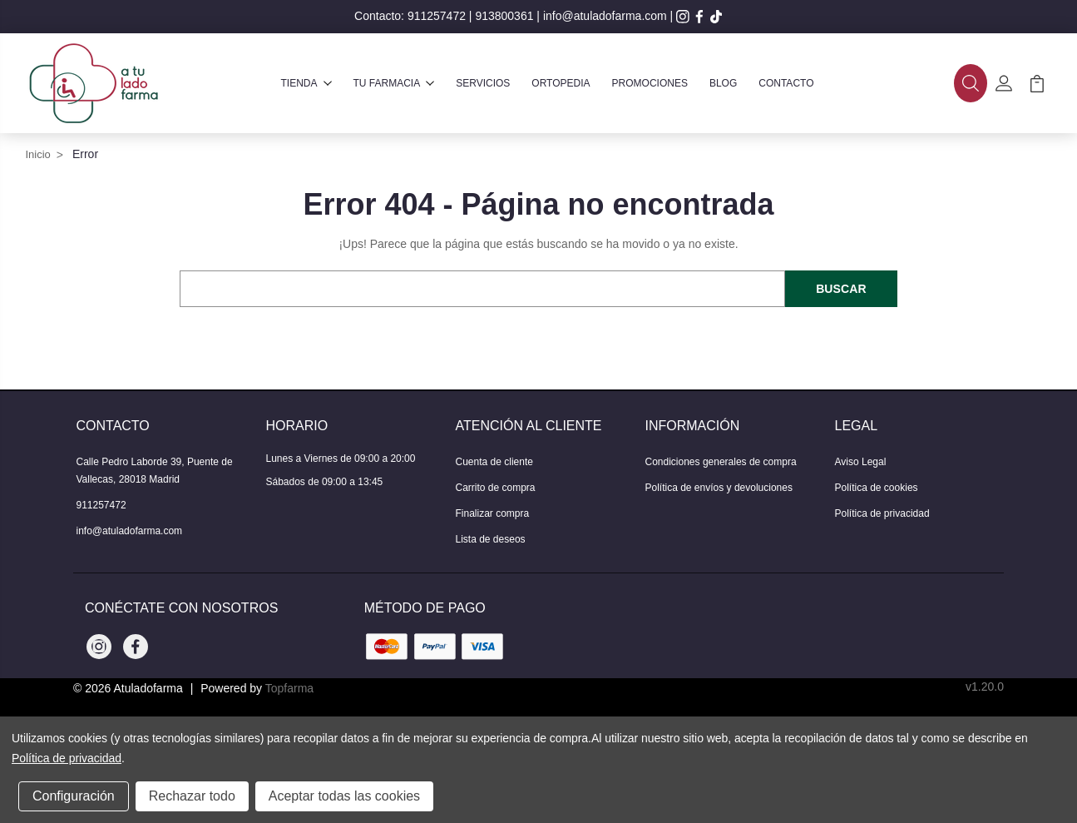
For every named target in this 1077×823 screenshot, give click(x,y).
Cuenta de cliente (494, 462)
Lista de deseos (491, 539)
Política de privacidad (882, 513)
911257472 (437, 15)
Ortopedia (560, 83)
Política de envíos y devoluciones (719, 487)
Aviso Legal (861, 462)
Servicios (483, 83)
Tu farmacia (394, 83)
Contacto (785, 83)
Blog (723, 83)
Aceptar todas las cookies (344, 796)
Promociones (650, 83)
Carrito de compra (496, 487)
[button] (970, 83)
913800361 (504, 15)
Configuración (73, 796)
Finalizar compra (493, 513)
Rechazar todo (192, 796)
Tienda (305, 83)
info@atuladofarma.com (605, 15)
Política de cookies (876, 487)
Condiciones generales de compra (721, 462)
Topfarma (289, 688)
